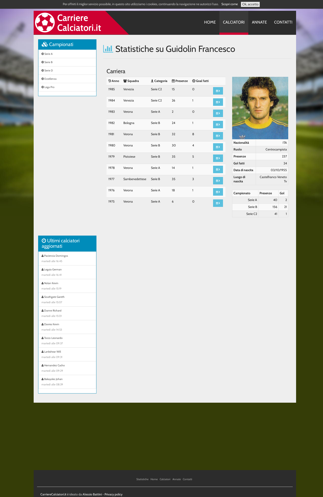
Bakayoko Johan (67, 382)
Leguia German (67, 273)
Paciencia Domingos (67, 259)
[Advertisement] (67, 168)
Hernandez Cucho (67, 368)
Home (210, 22)
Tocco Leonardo (67, 341)
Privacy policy (113, 494)
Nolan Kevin (67, 286)
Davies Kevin (67, 327)
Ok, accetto (250, 4)
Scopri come (229, 4)
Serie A (46, 53)
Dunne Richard (67, 314)
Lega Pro (48, 87)
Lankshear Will (67, 355)
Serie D (47, 70)
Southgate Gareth (67, 300)
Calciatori (234, 22)
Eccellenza (49, 78)
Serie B (46, 62)
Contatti (283, 22)
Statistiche (142, 479)
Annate (259, 22)
